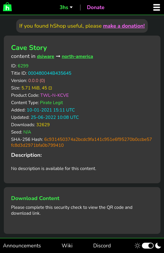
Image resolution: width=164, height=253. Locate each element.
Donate (95, 7)
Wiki (67, 245)
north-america (77, 56)
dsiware (45, 56)
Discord (102, 245)
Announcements (22, 245)
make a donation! (124, 25)
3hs (64, 7)
